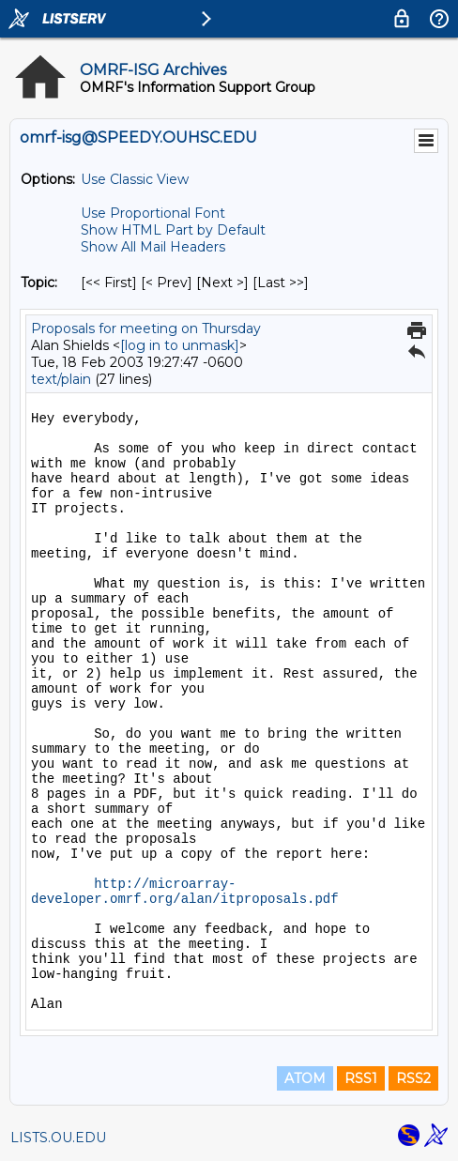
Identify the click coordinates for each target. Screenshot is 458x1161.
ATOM (305, 1078)
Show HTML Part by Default (173, 230)
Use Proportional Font (153, 213)
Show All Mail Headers (153, 246)
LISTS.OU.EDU (58, 1137)
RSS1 (360, 1078)
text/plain (61, 379)
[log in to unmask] (179, 345)
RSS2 (413, 1078)
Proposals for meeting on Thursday (146, 328)
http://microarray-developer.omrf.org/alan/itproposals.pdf (185, 892)
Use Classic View (135, 179)
